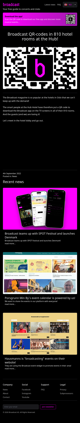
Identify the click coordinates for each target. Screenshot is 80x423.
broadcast (11, 5)
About (5, 393)
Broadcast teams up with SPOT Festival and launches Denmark (40, 235)
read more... (10, 243)
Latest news (50, 4)
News (14, 176)
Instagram (26, 393)
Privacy (63, 389)
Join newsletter (48, 407)
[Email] (21, 406)
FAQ (59, 4)
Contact (6, 397)
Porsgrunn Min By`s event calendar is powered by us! (40, 298)
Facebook (26, 389)
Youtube (25, 397)
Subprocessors (66, 393)
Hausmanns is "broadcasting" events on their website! (35, 360)
